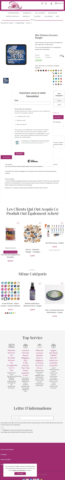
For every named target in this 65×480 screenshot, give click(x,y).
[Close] (52, 72)
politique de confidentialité (18, 470)
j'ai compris (20, 473)
